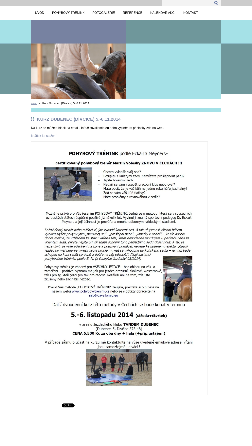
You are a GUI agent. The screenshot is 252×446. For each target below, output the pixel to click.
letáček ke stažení (43, 135)
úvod (34, 103)
